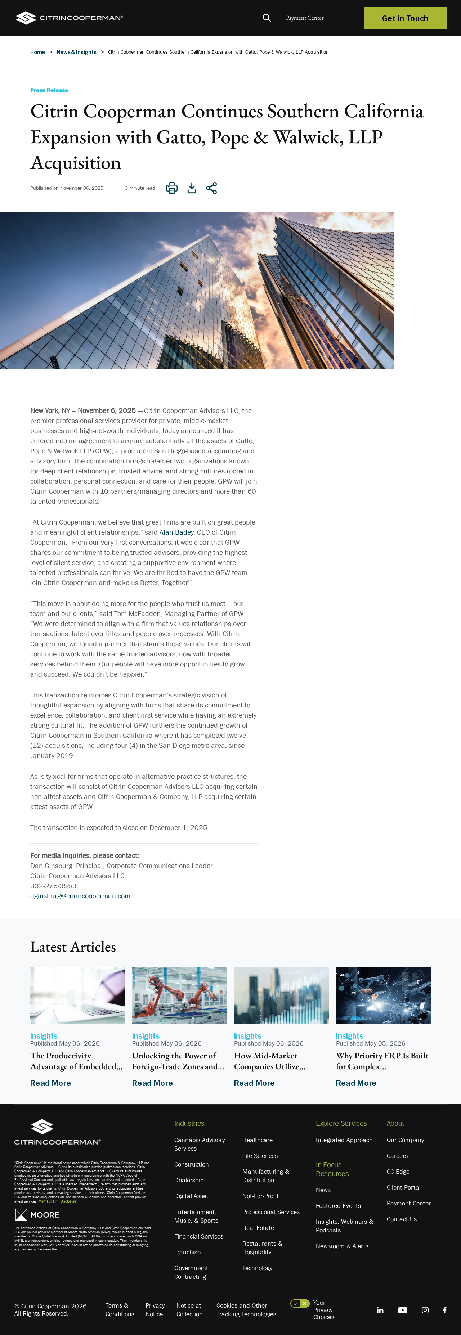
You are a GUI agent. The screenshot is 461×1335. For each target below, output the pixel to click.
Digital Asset (191, 1196)
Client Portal (404, 1187)
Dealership (189, 1180)
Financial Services (198, 1236)
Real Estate (258, 1227)
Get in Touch (405, 18)
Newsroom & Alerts (342, 1246)
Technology (257, 1268)
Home (37, 51)
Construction (191, 1164)
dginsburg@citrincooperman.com (80, 896)
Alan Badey (176, 532)
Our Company (405, 1139)
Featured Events (338, 1205)
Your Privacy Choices (323, 1310)
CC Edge (398, 1171)
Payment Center (299, 18)
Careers (397, 1155)
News (323, 1190)
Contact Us (402, 1219)
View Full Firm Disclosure (57, 1201)
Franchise (187, 1252)
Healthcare (257, 1139)
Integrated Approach (344, 1139)
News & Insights (77, 51)
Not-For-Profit (260, 1196)
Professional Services (271, 1211)
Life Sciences (260, 1155)
